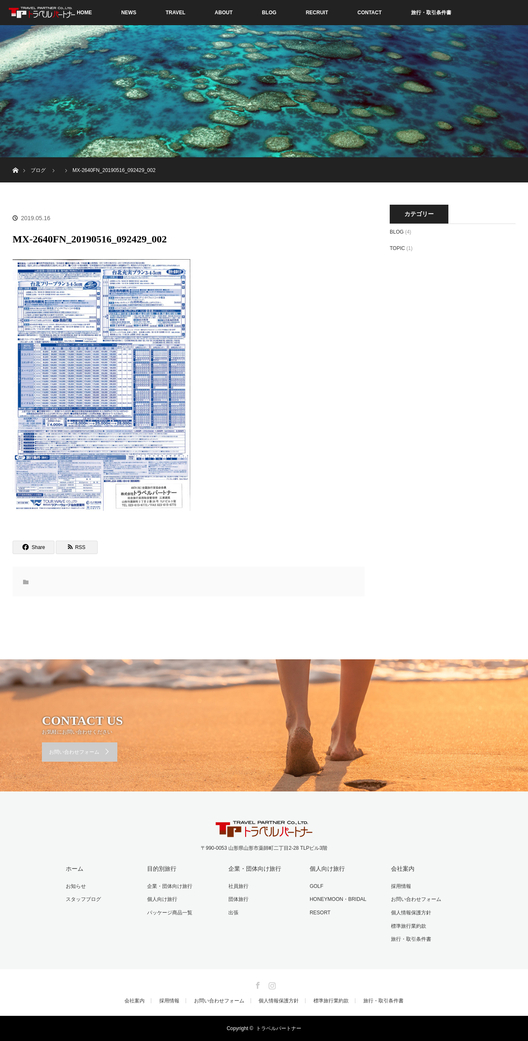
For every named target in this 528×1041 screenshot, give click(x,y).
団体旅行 (238, 899)
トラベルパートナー (278, 1028)
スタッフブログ (83, 899)
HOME (84, 13)
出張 (233, 913)
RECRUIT (317, 13)
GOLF (317, 886)
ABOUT (224, 13)
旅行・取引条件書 (431, 13)
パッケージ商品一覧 (169, 913)
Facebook (257, 984)
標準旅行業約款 (408, 926)
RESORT (320, 913)
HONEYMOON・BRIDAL (338, 899)
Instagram (271, 984)
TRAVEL (175, 13)
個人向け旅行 (162, 899)
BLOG (269, 13)
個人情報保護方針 (411, 913)
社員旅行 (238, 886)
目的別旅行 (161, 868)
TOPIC (397, 248)
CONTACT (369, 13)
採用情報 (401, 886)
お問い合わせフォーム (74, 752)
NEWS (128, 13)
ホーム (74, 868)
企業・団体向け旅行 (169, 886)
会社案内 (402, 868)
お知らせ (76, 886)
